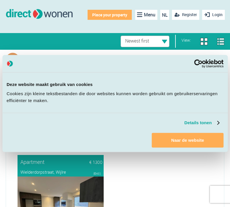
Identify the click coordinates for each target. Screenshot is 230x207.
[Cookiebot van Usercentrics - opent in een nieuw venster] (198, 63)
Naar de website (187, 140)
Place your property (109, 15)
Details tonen (198, 122)
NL (165, 15)
